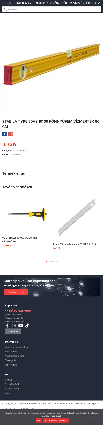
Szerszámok (20, 150)
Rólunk (8, 380)
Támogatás (10, 360)
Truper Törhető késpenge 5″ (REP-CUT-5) (75, 244)
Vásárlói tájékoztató (14, 356)
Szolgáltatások (12, 384)
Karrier (8, 393)
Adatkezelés (11, 351)
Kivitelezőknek (12, 388)
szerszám (15, 154)
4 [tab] (56, 261)
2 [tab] (50, 261)
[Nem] (99, 417)
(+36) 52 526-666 (18, 310)
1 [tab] (46, 261)
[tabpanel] (26, 221)
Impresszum (11, 364)
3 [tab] (53, 261)
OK (38, 421)
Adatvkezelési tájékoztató (56, 421)
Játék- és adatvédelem (16, 347)
